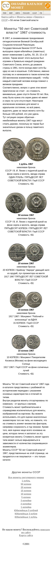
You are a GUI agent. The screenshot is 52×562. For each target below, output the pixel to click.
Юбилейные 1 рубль (26, 517)
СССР (34, 13)
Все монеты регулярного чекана (26, 477)
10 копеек (26, 494)
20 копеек (26, 487)
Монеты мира (24, 17)
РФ (41, 13)
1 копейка (26, 507)
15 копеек (26, 491)
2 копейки (26, 504)
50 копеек (26, 484)
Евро (18, 13)
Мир (11, 13)
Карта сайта (7, 17)
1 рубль (26, 481)
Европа (38, 17)
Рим (4, 13)
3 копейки (26, 500)
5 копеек (26, 497)
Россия (26, 13)
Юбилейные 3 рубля (26, 514)
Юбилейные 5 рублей (26, 510)
